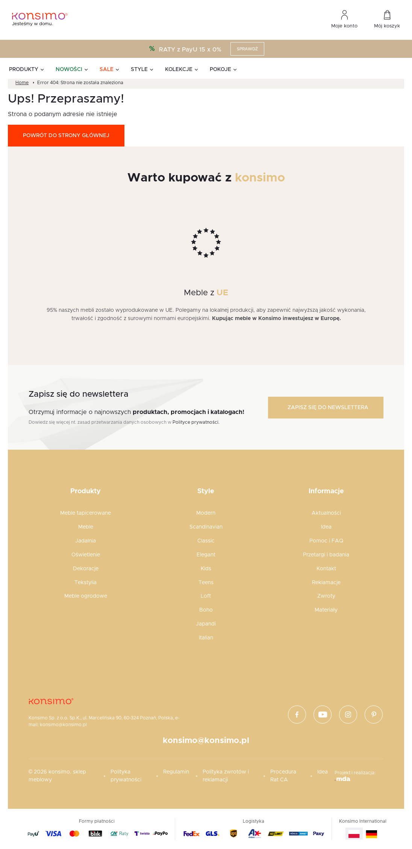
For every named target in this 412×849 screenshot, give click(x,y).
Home (22, 82)
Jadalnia (85, 541)
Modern (205, 513)
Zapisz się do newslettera (328, 407)
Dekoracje (85, 568)
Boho (206, 610)
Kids (206, 568)
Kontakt (326, 568)
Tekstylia (85, 582)
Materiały (326, 610)
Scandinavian (206, 527)
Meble (85, 527)
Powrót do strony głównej (66, 135)
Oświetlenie (85, 554)
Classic (206, 541)
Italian (206, 638)
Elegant (206, 554)
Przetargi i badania (326, 554)
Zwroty (326, 596)
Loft (206, 596)
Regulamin (176, 772)
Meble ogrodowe (85, 596)
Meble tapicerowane (85, 513)
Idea (326, 527)
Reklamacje (326, 582)
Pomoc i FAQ (326, 541)
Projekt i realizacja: (355, 775)
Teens (206, 582)
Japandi (206, 624)
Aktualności (326, 513)
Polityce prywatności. (196, 422)
